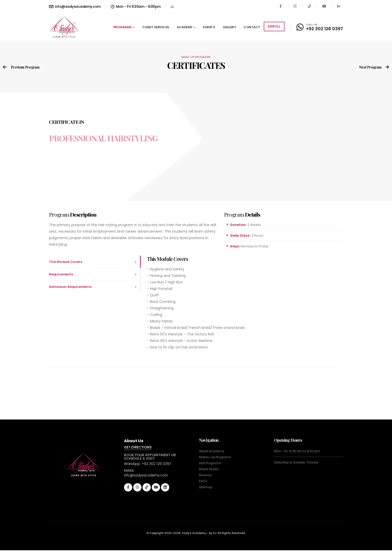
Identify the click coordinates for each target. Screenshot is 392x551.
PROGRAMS (122, 27)
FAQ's (203, 481)
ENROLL (274, 26)
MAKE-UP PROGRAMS (196, 57)
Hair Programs (210, 463)
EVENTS (209, 27)
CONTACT (252, 27)
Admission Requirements (70, 286)
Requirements (61, 274)
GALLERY (229, 27)
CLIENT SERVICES (155, 27)
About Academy (212, 451)
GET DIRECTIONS (138, 447)
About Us (134, 441)
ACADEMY (184, 27)
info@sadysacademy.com (75, 6)
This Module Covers (65, 261)
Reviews (205, 475)
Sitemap (206, 487)
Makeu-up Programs (215, 457)
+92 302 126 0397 (324, 29)
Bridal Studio (209, 469)
